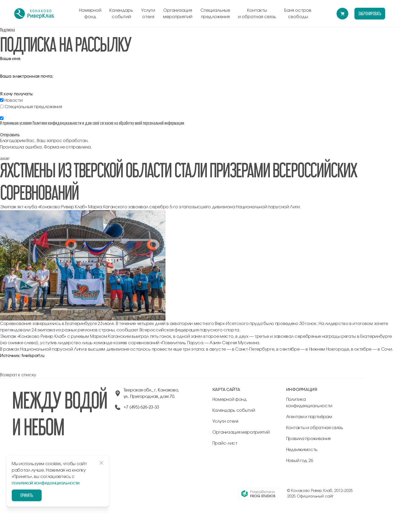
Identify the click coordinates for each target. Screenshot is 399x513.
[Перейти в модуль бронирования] (342, 13)
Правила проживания (308, 439)
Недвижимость (302, 450)
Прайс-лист (225, 443)
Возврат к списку (18, 375)
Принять (26, 495)
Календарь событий (121, 13)
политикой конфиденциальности (46, 483)
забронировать (369, 13)
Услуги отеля (148, 13)
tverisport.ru (33, 356)
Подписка (7, 29)
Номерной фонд (90, 13)
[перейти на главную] (34, 13)
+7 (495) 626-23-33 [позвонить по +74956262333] (141, 407)
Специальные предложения (215, 13)
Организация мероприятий (177, 13)
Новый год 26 (299, 461)
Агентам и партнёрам (309, 417)
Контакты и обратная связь (257, 13)
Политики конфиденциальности (57, 123)
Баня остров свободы (297, 13)
